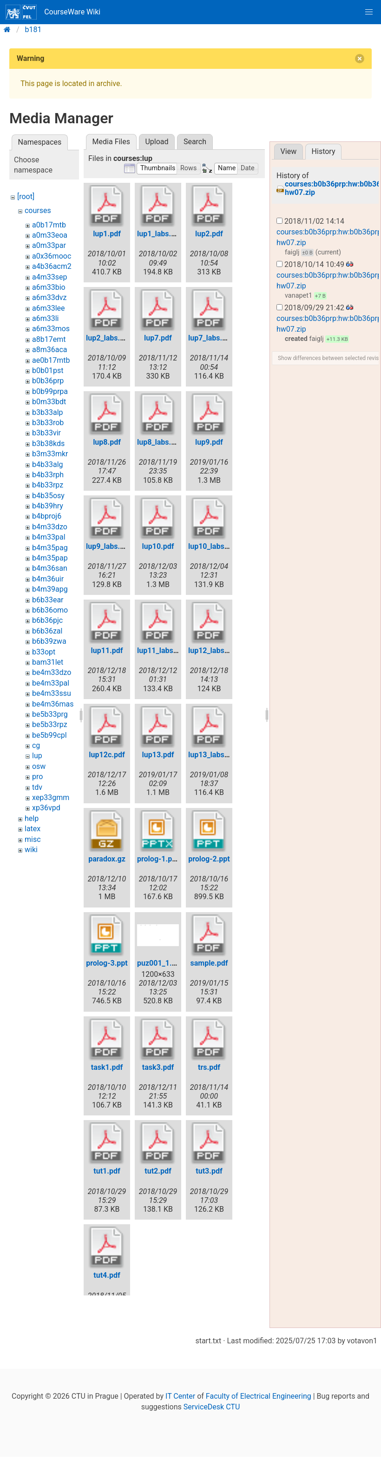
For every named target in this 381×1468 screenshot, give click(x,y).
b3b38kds (48, 443)
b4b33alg (47, 464)
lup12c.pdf (107, 754)
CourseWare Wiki (53, 12)
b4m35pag (50, 547)
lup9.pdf (209, 442)
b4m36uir (48, 578)
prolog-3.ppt (107, 963)
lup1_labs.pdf (159, 233)
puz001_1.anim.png (170, 963)
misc (33, 839)
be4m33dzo (51, 672)
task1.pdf (107, 1067)
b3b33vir (46, 432)
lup (37, 755)
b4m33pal (49, 537)
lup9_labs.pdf (108, 546)
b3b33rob (48, 422)
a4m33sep (49, 277)
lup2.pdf (209, 233)
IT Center (180, 1431)
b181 (33, 29)
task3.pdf (158, 1067)
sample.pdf (209, 963)
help (32, 818)
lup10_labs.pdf (212, 546)
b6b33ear (48, 599)
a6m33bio (49, 287)
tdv (37, 787)
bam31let (47, 662)
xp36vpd (46, 807)
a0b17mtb (49, 224)
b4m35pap (50, 558)
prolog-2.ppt (209, 858)
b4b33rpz (47, 484)
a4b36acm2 (52, 266)
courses (38, 210)
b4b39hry (47, 505)
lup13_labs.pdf (212, 754)
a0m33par (49, 245)
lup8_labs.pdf (159, 442)
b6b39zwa (49, 641)
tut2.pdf (158, 1171)
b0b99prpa (50, 391)
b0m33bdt (49, 401)
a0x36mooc (51, 256)
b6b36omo (50, 610)
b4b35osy (48, 495)
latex (32, 828)
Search (195, 141)
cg (36, 745)
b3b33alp (47, 412)
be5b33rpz (49, 724)
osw (39, 766)
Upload (156, 141)
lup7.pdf (158, 338)
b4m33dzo (49, 526)
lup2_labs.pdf (108, 338)
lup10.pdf (158, 546)
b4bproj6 (46, 516)
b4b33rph (48, 474)
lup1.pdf (107, 233)
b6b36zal (47, 631)
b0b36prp (48, 380)
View (289, 151)
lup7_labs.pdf (210, 338)
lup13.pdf (158, 754)
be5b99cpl (49, 735)
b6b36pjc (47, 620)
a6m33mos (51, 328)
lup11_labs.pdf (161, 650)
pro (37, 776)
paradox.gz (106, 858)
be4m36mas (52, 704)
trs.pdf (209, 1067)
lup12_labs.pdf (212, 650)
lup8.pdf (107, 442)
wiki (31, 849)
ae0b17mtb (51, 360)
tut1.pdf (106, 1171)
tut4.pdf (106, 1275)
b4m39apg (50, 589)
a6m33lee (48, 308)
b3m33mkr (50, 453)
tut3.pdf (209, 1171)
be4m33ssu (51, 693)
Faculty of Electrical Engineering (258, 1431)
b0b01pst (47, 370)
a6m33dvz (49, 297)
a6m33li (45, 318)
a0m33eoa (49, 235)
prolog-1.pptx (160, 858)
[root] (25, 196)
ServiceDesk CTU (212, 1442)
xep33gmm (50, 797)
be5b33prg (50, 714)
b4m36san (49, 568)
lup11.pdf (107, 650)
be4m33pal (50, 683)
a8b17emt (49, 339)
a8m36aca (49, 349)
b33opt (43, 651)
